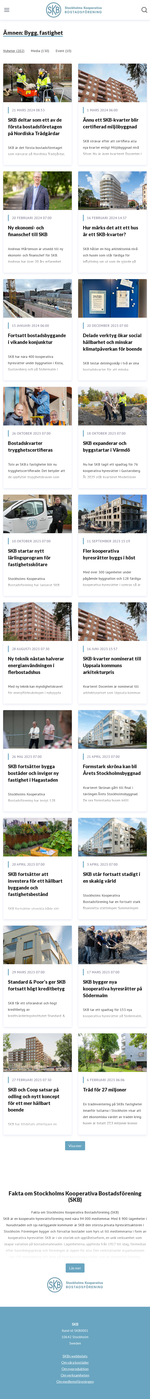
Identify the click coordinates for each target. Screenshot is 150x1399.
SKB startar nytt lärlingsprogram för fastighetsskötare (29, 557)
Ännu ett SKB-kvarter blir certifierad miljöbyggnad (110, 123)
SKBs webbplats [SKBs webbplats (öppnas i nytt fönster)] (75, 1356)
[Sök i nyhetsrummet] (144, 10)
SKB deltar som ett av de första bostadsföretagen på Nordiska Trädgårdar (35, 126)
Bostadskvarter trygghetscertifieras (30, 446)
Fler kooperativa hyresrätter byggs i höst (109, 554)
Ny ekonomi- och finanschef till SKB (28, 231)
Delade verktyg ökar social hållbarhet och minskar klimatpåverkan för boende (112, 341)
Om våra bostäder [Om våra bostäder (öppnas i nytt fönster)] (75, 1362)
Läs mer (75, 1268)
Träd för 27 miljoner (104, 1089)
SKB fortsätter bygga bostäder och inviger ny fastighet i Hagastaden (33, 773)
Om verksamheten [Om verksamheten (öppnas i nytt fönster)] (75, 1375)
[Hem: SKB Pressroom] (74, 9)
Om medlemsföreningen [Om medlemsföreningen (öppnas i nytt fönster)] (75, 1381)
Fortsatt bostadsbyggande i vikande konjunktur (37, 338)
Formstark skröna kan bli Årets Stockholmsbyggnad (112, 769)
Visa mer (75, 1146)
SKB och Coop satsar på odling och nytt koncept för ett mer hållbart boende (34, 1100)
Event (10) (63, 51)
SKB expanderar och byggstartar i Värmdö (106, 446)
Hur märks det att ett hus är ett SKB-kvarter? (110, 231)
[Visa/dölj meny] (6, 10)
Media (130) (40, 51)
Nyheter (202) (13, 51)
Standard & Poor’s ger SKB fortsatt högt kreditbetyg (37, 985)
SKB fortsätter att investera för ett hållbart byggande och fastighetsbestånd (35, 884)
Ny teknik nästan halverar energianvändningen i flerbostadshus (36, 665)
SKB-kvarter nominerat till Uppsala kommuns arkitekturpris (112, 665)
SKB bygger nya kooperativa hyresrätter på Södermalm (112, 988)
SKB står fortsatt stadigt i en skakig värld (111, 877)
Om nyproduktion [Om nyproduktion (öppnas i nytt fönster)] (75, 1369)
